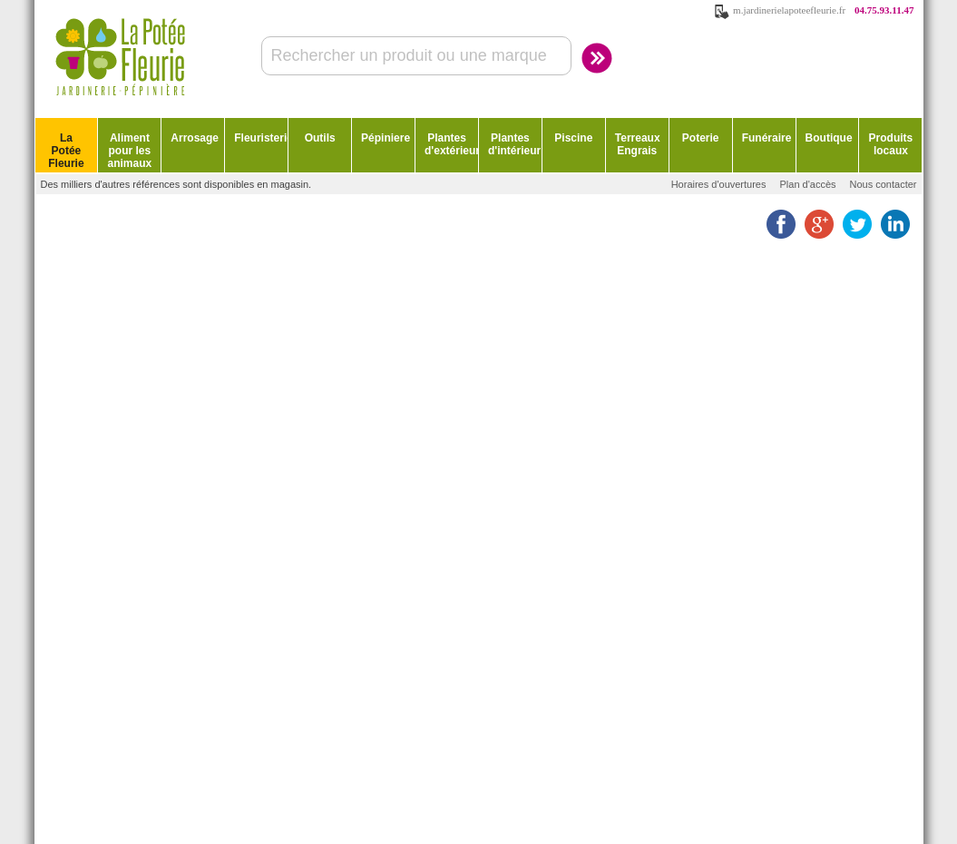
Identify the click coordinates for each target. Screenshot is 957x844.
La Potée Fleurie (65, 151)
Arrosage (195, 138)
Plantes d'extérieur (451, 144)
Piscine (573, 138)
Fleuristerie (261, 138)
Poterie (700, 138)
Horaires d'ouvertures (719, 184)
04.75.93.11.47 (883, 10)
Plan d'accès (807, 184)
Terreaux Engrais (637, 144)
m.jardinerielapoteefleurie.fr (789, 10)
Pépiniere (385, 138)
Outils (320, 138)
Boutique (829, 138)
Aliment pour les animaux (130, 151)
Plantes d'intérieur (514, 144)
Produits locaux (891, 144)
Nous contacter (883, 184)
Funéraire (767, 138)
